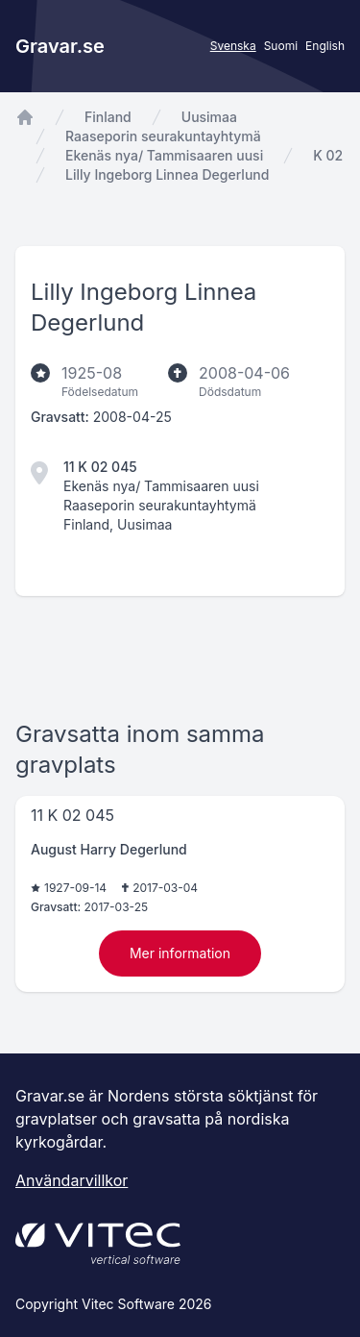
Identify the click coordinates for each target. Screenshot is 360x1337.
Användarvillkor (71, 1180)
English (325, 45)
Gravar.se (60, 46)
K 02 (328, 155)
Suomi (281, 45)
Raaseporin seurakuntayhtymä (163, 136)
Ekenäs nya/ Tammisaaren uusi (164, 155)
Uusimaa (209, 117)
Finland (108, 117)
